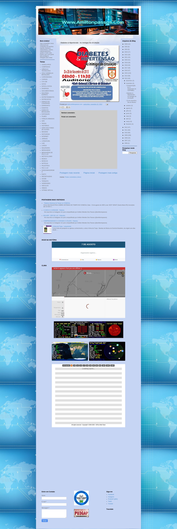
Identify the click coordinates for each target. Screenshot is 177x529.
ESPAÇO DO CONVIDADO (46, 102)
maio (127, 116)
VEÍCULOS (45, 185)
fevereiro (129, 124)
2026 (126, 44)
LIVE (43, 143)
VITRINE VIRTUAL (47, 190)
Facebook (111, 494)
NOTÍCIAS (45, 163)
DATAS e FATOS (47, 86)
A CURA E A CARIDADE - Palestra (53, 210)
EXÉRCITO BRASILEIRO (46, 111)
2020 (126, 60)
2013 (126, 78)
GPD (43, 121)
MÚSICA (44, 159)
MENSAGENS (46, 150)
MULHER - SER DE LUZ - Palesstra (54, 215)
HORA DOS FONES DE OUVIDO (48, 128)
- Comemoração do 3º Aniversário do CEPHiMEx (131, 88)
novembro (129, 83)
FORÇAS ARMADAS (48, 119)
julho (127, 111)
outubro (128, 105)
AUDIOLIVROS (46, 64)
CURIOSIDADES (47, 77)
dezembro (129, 80)
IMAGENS (45, 132)
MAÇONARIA (46, 148)
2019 (126, 62)
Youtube (110, 504)
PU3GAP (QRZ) (113, 499)
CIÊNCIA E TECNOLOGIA (46, 70)
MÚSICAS (45, 161)
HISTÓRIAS (45, 125)
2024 (126, 49)
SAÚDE (44, 179)
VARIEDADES (46, 183)
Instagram (111, 497)
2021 (126, 57)
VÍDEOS (44, 188)
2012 (126, 127)
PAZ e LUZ (45, 168)
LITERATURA (46, 141)
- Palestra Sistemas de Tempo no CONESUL (56, 203)
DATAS (44, 84)
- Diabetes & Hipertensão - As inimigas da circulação (131, 95)
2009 (126, 135)
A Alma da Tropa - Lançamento (62, 226)
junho (128, 113)
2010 (126, 132)
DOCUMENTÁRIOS (48, 91)
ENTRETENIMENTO (48, 97)
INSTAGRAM (46, 134)
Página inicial (89, 173)
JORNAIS (45, 139)
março (128, 121)
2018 (126, 65)
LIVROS (44, 145)
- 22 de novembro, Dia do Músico (131, 101)
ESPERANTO (46, 105)
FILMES (44, 116)
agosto (128, 108)
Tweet (110, 501)
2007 (126, 140)
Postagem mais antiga (108, 173)
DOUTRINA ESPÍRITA (45, 94)
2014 (126, 76)
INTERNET (45, 136)
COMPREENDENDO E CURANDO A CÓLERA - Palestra (60, 221)
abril (127, 119)
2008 (126, 138)
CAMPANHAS (46, 67)
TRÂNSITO (45, 181)
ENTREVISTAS (46, 99)
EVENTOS (45, 108)
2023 (126, 52)
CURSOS (44, 79)
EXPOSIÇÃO (46, 114)
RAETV (44, 174)
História (44, 123)
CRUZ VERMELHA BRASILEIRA (47, 74)
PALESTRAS (46, 165)
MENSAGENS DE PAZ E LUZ (47, 153)
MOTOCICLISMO (47, 156)
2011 (126, 130)
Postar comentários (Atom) (73, 177)
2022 (126, 54)
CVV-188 (44, 81)
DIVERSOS (45, 88)
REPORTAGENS (47, 176)
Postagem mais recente (70, 173)
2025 (126, 46)
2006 (126, 143)
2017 (126, 68)
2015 (126, 73)
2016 (126, 70)
